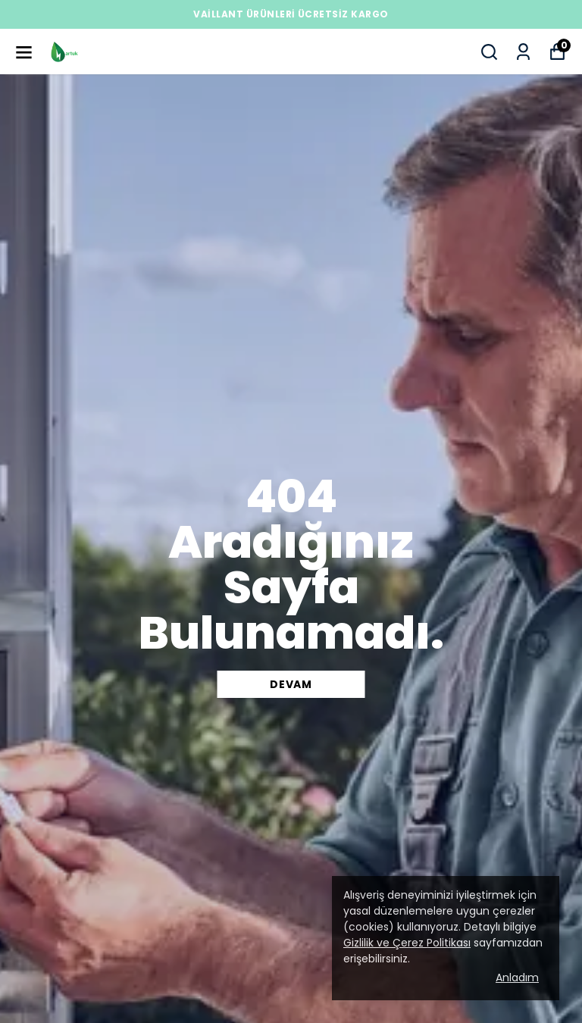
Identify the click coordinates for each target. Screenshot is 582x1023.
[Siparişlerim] (523, 51)
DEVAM (291, 684)
